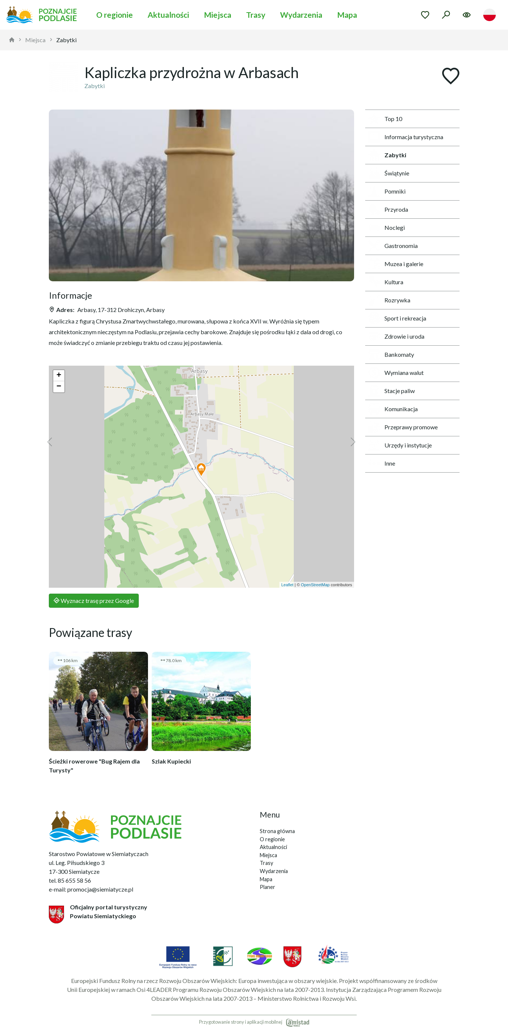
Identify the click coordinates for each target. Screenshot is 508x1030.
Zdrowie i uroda (396, 336)
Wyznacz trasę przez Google (94, 600)
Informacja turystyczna (405, 137)
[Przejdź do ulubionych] (425, 14)
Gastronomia (393, 246)
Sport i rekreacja (397, 318)
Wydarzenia (301, 14)
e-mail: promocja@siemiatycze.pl (91, 889)
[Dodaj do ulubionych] (451, 76)
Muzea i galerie (395, 264)
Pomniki (387, 191)
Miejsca (217, 14)
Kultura (385, 282)
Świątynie (388, 173)
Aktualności (168, 14)
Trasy (255, 14)
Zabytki (66, 39)
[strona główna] (12, 40)
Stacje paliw (391, 391)
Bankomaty (391, 354)
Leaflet (287, 585)
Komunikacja (393, 409)
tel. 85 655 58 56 (70, 880)
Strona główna (277, 831)
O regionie (114, 14)
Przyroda (388, 209)
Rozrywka (389, 300)
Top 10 (385, 119)
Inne (381, 463)
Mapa (347, 14)
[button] (201, 470)
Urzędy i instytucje (400, 445)
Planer (267, 887)
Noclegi (386, 228)
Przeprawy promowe (403, 427)
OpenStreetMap (315, 585)
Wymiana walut (396, 373)
